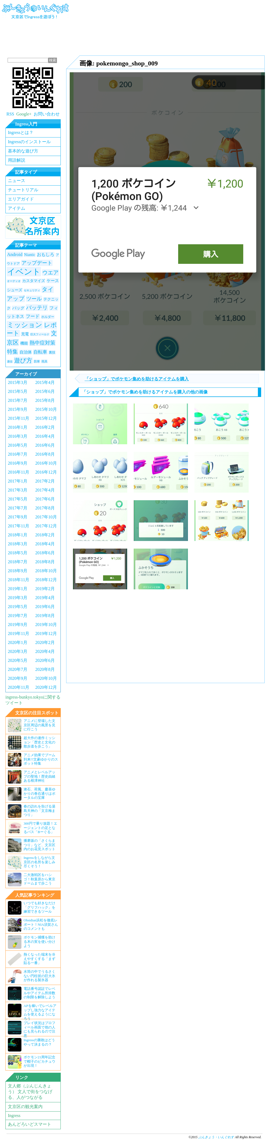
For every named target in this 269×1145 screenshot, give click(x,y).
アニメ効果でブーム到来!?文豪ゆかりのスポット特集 (33, 760)
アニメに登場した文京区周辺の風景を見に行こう (31, 725)
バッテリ (37, 308)
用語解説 (16, 160)
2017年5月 (17, 499)
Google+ (23, 114)
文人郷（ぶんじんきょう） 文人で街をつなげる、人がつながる (30, 1092)
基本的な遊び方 (23, 151)
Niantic (29, 255)
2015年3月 (17, 382)
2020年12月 (46, 687)
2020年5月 (17, 660)
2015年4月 (45, 382)
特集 (12, 352)
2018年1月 (17, 535)
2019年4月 (45, 597)
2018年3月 (17, 544)
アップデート (36, 263)
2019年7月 (17, 615)
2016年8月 (45, 454)
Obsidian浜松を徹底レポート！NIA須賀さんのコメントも (33, 925)
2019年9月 (17, 624)
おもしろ (45, 254)
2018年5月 (17, 552)
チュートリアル (23, 189)
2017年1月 (17, 481)
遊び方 (23, 360)
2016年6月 (45, 445)
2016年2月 (45, 427)
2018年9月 (17, 570)
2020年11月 (18, 687)
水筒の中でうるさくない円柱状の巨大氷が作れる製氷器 (31, 976)
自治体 (26, 352)
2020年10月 (46, 678)
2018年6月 (45, 552)
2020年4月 (45, 651)
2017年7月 (17, 508)
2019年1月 (17, 588)
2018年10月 (46, 570)
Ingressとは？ (20, 132)
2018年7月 (17, 561)
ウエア (50, 273)
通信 (9, 361)
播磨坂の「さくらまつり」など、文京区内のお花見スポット (31, 845)
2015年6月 (45, 391)
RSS (10, 114)
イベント (24, 271)
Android (15, 254)
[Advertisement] (100, 27)
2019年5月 (17, 606)
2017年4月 (45, 490)
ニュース (16, 180)
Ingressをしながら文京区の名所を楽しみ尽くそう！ (31, 862)
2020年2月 (45, 642)
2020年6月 (45, 660)
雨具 (44, 361)
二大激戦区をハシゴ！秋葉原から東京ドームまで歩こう (31, 879)
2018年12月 (46, 579)
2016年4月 (45, 436)
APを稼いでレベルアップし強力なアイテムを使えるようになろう (32, 1011)
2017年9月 (17, 517)
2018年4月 (45, 544)
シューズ (14, 290)
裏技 (52, 352)
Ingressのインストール (29, 141)
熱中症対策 (42, 343)
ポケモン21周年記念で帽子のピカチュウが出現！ (31, 1062)
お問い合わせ (47, 114)
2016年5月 (17, 445)
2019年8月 (45, 615)
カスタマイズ (33, 281)
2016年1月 (17, 427)
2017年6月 (45, 499)
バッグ (18, 308)
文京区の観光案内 (25, 1106)
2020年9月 (17, 678)
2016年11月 (18, 472)
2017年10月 (46, 517)
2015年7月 (17, 400)
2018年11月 (18, 579)
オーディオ (14, 281)
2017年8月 (45, 508)
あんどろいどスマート (29, 1124)
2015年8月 (45, 400)
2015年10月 (46, 409)
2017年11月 (18, 526)
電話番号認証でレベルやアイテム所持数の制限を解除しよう (31, 993)
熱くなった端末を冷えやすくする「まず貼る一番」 (31, 959)
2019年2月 (45, 588)
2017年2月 (45, 481)
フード (33, 316)
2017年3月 (17, 490)
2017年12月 (46, 526)
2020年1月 (17, 642)
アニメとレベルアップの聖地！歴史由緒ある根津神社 (31, 777)
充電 (25, 334)
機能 (24, 343)
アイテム (16, 208)
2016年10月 (46, 463)
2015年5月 (17, 391)
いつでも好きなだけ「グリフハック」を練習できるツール (31, 908)
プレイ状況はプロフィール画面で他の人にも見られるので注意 (31, 1028)
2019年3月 (17, 597)
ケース (53, 281)
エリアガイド (21, 199)
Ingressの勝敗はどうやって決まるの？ (31, 1045)
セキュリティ (32, 290)
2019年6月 (45, 606)
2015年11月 (18, 418)
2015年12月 (46, 418)
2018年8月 (45, 561)
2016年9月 (17, 463)
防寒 (37, 361)
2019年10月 (46, 624)
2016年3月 (17, 436)
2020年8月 (45, 669)
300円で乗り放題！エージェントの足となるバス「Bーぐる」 (32, 828)
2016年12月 (46, 472)
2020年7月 (17, 669)
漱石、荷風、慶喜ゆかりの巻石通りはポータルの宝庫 (31, 794)
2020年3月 (17, 651)
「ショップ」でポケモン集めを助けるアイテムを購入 (137, 379)
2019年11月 (18, 633)
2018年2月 (45, 535)
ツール (34, 299)
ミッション (24, 325)
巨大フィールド (39, 334)
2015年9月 (17, 409)
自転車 (40, 352)
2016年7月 (17, 454)
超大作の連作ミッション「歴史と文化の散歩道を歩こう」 (31, 742)
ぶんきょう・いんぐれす (35, 14)
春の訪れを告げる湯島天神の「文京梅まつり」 (31, 811)
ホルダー (47, 317)
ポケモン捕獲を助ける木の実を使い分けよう (31, 942)
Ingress (14, 1115)
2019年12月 (46, 633)
